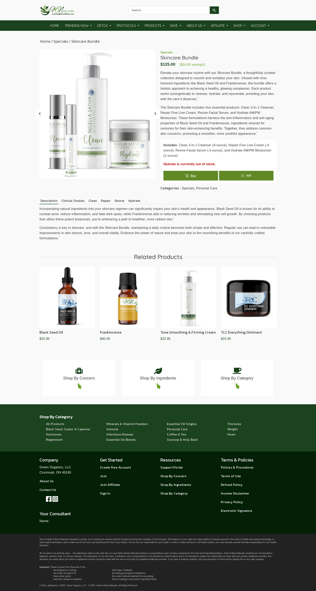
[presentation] (40, 114)
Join (103, 476)
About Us (46, 481)
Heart (231, 434)
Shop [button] (238, 26)
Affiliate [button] (218, 26)
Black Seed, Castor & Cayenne (68, 429)
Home (54, 26)
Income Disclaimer (235, 493)
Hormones (53, 434)
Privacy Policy (232, 502)
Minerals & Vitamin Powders (127, 423)
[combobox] (169, 10)
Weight (232, 429)
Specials (60, 41)
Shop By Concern (79, 378)
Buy (190, 175)
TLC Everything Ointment (241, 332)
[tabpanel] (158, 223)
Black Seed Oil (51, 332)
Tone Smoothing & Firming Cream (188, 332)
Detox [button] (103, 26)
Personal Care (206, 188)
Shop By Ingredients (158, 378)
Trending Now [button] (77, 26)
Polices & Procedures (237, 467)
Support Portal (171, 467)
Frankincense (111, 332)
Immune (112, 429)
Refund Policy (232, 484)
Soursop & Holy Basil (182, 439)
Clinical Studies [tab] (72, 200)
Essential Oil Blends (121, 439)
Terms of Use (231, 476)
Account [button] (259, 26)
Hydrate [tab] (134, 200)
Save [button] (174, 26)
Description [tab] (49, 200)
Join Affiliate (110, 484)
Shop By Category (237, 378)
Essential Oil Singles (182, 423)
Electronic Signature (236, 510)
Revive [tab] (119, 200)
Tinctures (234, 423)
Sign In (105, 493)
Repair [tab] (106, 200)
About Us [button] (195, 26)
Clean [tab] (92, 200)
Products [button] (153, 26)
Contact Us (48, 489)
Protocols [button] (127, 26)
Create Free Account (115, 467)
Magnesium (54, 439)
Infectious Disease (119, 434)
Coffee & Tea (176, 434)
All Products (55, 423)
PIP (246, 175)
